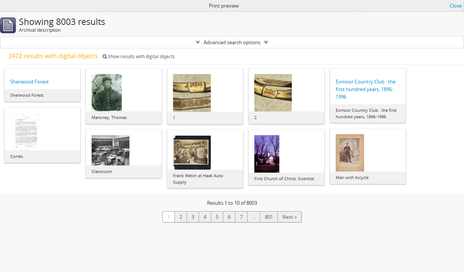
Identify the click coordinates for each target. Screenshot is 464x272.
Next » (289, 216)
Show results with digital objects (139, 56)
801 (269, 216)
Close (456, 5)
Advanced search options (232, 42)
